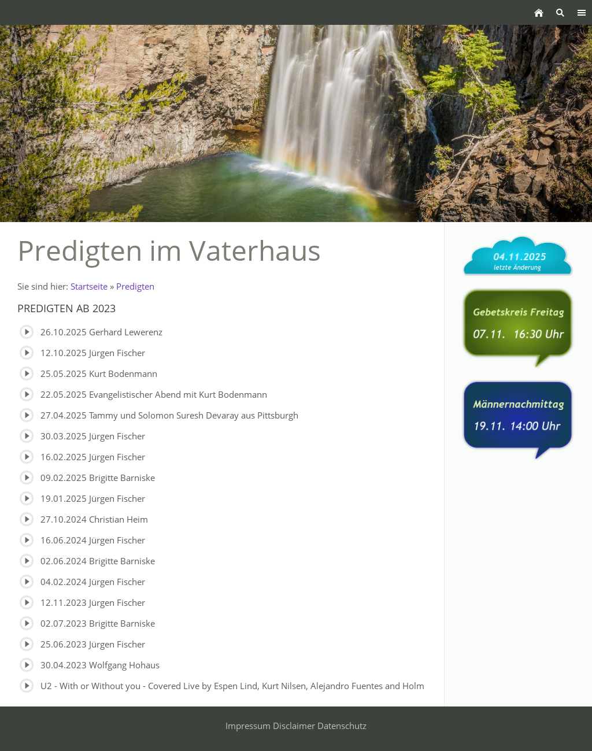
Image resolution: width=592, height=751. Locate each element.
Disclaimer (294, 725)
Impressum (248, 725)
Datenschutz (342, 725)
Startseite (89, 286)
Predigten (135, 286)
